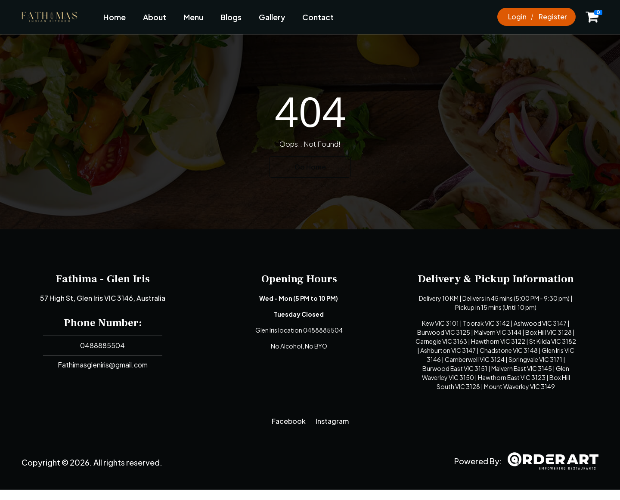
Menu (193, 17)
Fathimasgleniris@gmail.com (103, 364)
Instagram (332, 421)
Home (114, 17)
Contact (318, 17)
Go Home (310, 166)
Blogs (231, 17)
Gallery (272, 17)
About (154, 17)
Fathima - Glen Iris (103, 279)
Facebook (289, 421)
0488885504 (102, 345)
